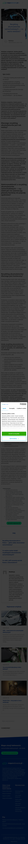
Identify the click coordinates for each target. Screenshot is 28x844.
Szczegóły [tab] (12, 408)
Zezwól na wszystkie (14, 433)
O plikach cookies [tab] (21, 408)
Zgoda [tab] (4, 408)
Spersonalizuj (14, 438)
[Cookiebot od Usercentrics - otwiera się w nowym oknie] (20, 404)
